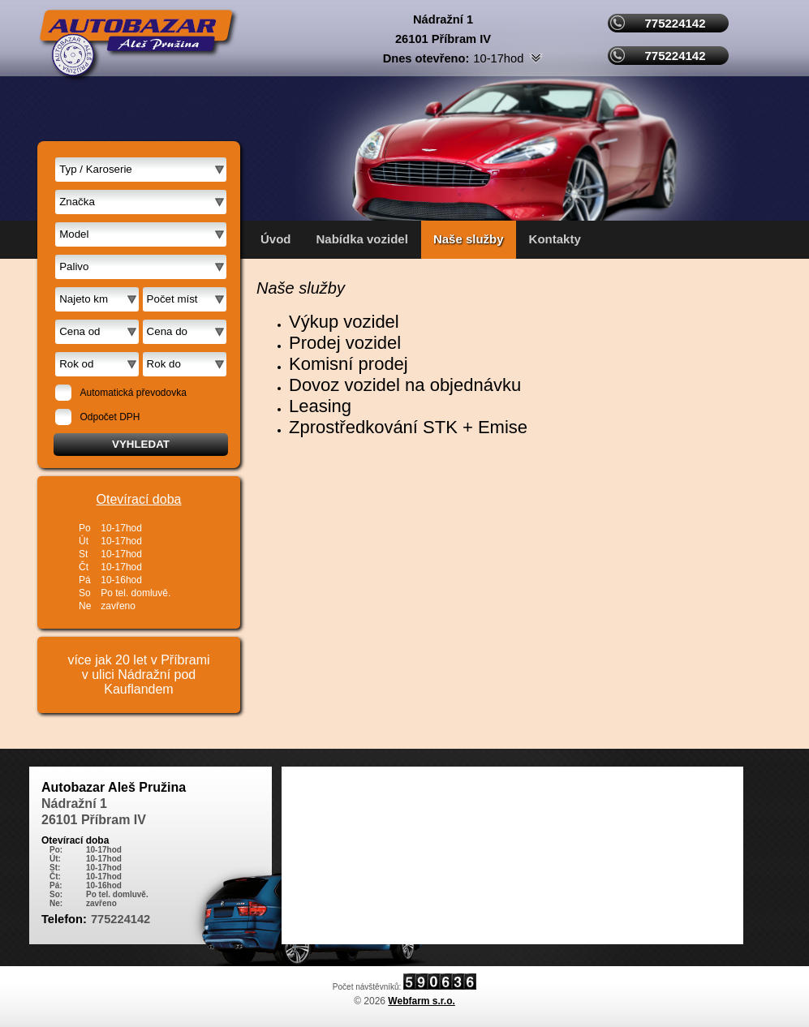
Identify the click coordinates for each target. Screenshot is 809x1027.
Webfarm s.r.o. (421, 1001)
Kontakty (555, 239)
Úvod (275, 239)
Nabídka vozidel (362, 239)
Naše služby (468, 239)
